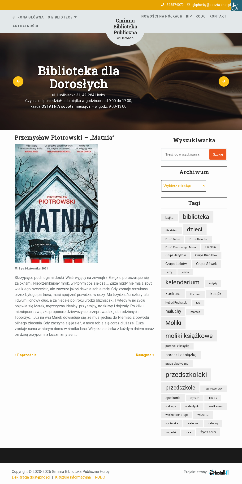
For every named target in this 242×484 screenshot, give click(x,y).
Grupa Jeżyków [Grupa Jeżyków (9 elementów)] (175, 255)
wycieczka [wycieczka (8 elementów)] (171, 423)
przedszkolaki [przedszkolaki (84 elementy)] (186, 375)
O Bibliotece (60, 17)
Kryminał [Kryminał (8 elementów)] (195, 294)
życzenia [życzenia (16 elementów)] (208, 432)
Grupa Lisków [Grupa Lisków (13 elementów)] (176, 264)
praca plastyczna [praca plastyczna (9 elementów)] (176, 363)
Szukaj (218, 154)
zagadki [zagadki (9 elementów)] (170, 432)
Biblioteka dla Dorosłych (78, 77)
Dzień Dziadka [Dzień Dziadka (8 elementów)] (198, 239)
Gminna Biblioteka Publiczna (125, 27)
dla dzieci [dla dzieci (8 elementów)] (171, 230)
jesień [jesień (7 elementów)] (185, 272)
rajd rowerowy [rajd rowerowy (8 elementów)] (213, 388)
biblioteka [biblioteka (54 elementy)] (196, 216)
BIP (189, 16)
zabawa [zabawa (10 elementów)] (193, 423)
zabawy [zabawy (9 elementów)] (213, 423)
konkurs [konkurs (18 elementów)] (173, 293)
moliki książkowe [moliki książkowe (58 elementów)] (189, 335)
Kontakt (218, 16)
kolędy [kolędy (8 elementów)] (213, 283)
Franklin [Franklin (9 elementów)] (210, 247)
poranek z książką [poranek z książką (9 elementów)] (177, 346)
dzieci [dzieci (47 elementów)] (194, 229)
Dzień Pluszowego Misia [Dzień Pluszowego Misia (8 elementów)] (180, 247)
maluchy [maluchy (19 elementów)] (173, 311)
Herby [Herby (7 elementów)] (168, 272)
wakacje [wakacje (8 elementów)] (170, 406)
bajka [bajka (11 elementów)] (169, 218)
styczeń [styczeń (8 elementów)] (194, 398)
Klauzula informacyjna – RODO (80, 477)
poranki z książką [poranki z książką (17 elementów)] (180, 354)
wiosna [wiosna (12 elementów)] (202, 415)
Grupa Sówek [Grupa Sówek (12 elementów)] (206, 264)
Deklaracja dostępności (31, 477)
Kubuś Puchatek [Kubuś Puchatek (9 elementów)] (176, 302)
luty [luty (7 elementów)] (198, 302)
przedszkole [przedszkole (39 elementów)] (180, 387)
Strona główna (28, 17)
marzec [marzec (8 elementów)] (195, 312)
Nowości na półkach (161, 16)
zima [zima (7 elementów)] (188, 432)
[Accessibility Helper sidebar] (236, 5)
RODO (201, 16)
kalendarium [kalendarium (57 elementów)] (182, 282)
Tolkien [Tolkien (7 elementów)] (213, 398)
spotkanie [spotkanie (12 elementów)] (173, 398)
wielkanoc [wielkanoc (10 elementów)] (216, 406)
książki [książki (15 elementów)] (216, 293)
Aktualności (25, 26)
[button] (18, 81)
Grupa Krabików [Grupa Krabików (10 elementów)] (206, 255)
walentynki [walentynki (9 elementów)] (192, 406)
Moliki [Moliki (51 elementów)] (173, 322)
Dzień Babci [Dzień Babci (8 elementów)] (172, 239)
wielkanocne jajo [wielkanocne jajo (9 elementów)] (176, 415)
